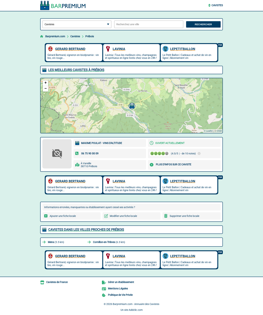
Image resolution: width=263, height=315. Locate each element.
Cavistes (217, 5)
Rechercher (203, 24)
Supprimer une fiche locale (184, 216)
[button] (131, 105)
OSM (219, 131)
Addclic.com (136, 309)
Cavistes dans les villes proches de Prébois (86, 229)
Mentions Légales (118, 288)
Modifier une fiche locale (123, 216)
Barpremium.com (55, 36)
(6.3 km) (109, 242)
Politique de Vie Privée (120, 294)
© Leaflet (208, 131)
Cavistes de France (57, 282)
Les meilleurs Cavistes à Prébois (76, 70)
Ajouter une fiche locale (63, 216)
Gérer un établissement (121, 282)
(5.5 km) (56, 242)
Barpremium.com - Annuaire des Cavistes (136, 304)
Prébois (89, 36)
